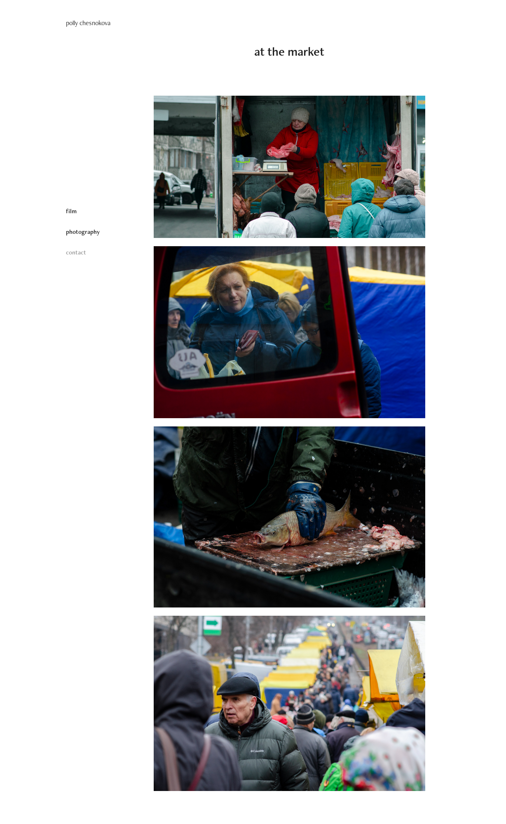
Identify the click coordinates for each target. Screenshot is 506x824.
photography (83, 231)
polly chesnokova (88, 23)
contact (76, 252)
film (71, 211)
